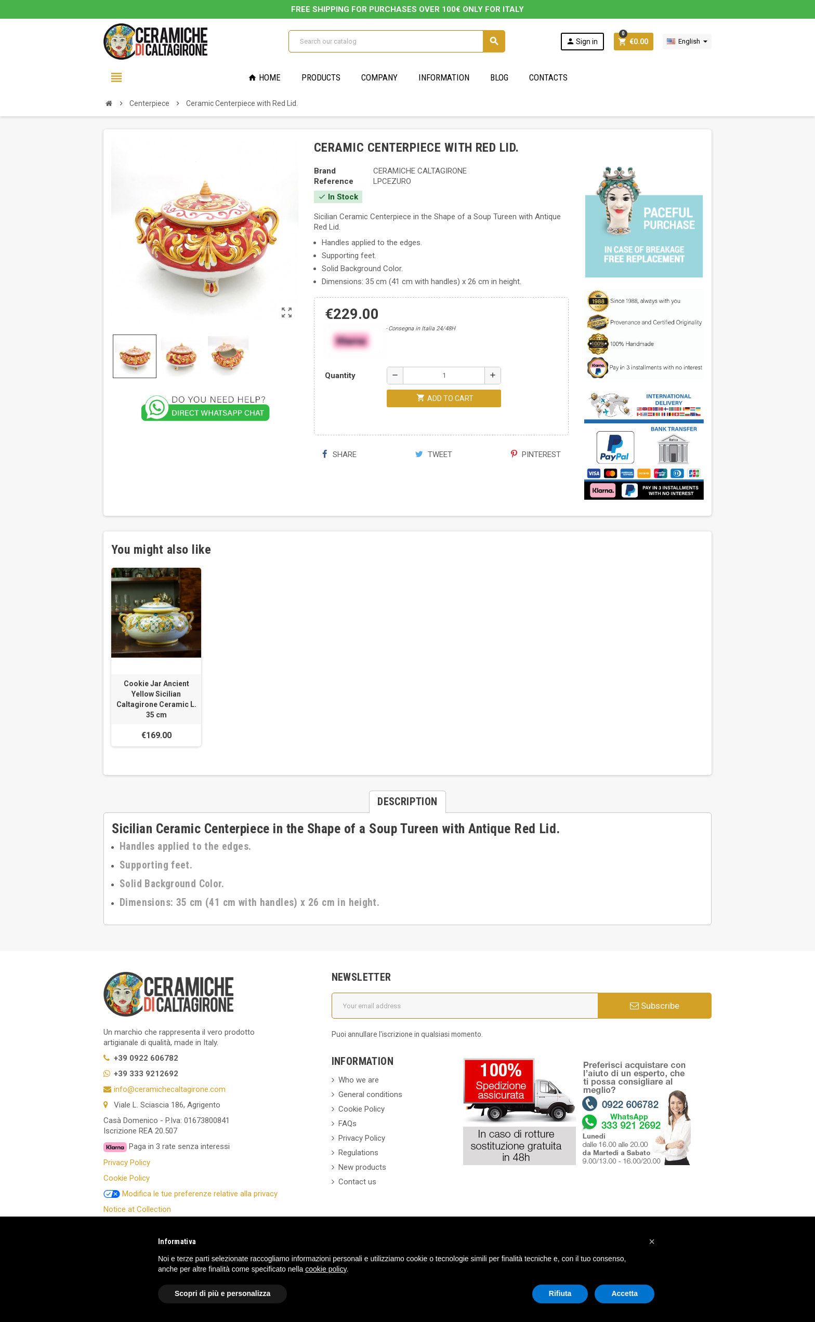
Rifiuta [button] (560, 1293)
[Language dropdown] (687, 41)
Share (339, 454)
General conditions (370, 1094)
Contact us (357, 1181)
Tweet (433, 454)
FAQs (347, 1123)
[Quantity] (444, 375)
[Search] (396, 41)
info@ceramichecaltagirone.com (170, 1089)
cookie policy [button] (325, 1269)
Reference (333, 181)
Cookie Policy (126, 1178)
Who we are (358, 1080)
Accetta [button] (624, 1293)
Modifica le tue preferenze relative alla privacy (190, 1193)
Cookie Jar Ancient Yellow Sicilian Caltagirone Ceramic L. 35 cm (156, 699)
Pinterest (536, 454)
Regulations (358, 1152)
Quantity (340, 375)
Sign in (582, 41)
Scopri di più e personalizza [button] (222, 1293)
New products (362, 1167)
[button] (651, 1241)
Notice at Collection (137, 1209)
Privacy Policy (126, 1162)
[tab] (407, 802)
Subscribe (654, 1005)
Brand (325, 171)
